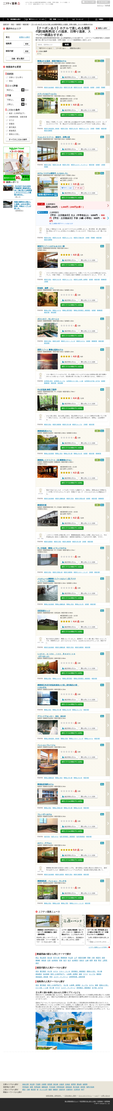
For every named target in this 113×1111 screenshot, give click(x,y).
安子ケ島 (56, 958)
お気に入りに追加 (89, 77)
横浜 (24, 1089)
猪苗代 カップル (84, 128)
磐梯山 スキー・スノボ (76, 738)
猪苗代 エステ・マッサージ (79, 165)
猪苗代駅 (86, 87)
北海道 (67, 1084)
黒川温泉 (76, 1087)
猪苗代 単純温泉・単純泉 (51, 128)
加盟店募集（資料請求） (54, 1096)
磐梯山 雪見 (64, 903)
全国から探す (24, 37)
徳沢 (37, 963)
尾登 (95, 960)
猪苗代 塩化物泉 (49, 87)
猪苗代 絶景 (56, 341)
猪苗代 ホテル (80, 341)
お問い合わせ (105, 1096)
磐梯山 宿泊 (47, 310)
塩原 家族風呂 (80, 836)
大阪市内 (62, 1089)
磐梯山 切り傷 (68, 453)
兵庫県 (44, 1084)
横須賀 (33, 1089)
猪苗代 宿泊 (58, 87)
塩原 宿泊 (47, 836)
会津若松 (55, 960)
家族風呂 (39, 974)
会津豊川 (75, 960)
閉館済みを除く (75, 48)
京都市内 (69, 1089)
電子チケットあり (45, 48)
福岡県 (85, 1084)
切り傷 (99, 971)
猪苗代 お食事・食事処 (81, 279)
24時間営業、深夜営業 (77, 977)
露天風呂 (43, 971)
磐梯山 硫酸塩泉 (60, 604)
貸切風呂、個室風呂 (78, 971)
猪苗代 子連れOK (79, 237)
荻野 (91, 960)
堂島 (60, 960)
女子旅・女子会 (97, 988)
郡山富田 (43, 958)
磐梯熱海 (64, 958)
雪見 (51, 977)
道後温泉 (69, 1087)
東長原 (43, 960)
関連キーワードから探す (12, 1092)
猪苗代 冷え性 (78, 87)
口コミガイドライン (85, 1096)
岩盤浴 (11, 124)
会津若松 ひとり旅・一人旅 (74, 381)
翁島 (103, 958)
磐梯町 (38, 960)
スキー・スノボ (64, 971)
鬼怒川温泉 (90, 1087)
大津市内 (77, 1089)
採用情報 (107, 1101)
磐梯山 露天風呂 (67, 310)
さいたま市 (43, 1089)
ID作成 (107, 5)
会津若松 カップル (59, 381)
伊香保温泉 (60, 1087)
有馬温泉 (37, 1087)
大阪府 (61, 1084)
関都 (89, 958)
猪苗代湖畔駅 (48, 130)
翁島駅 (92, 87)
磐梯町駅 (104, 279)
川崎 (28, 1089)
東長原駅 (53, 312)
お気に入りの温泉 (88, 2)
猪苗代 (98, 958)
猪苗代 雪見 (65, 165)
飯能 (50, 1089)
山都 (86, 960)
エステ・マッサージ (61, 977)
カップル (92, 974)
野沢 (99, 960)
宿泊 (37, 971)
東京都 (55, 1084)
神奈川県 (25, 1084)
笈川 (65, 960)
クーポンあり (61, 48)
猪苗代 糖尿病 (57, 424)
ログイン (100, 5)
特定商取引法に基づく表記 (88, 1101)
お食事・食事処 (72, 974)
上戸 (75, 958)
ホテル (55, 971)
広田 (49, 960)
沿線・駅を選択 (18, 59)
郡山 (37, 958)
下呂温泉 (52, 1087)
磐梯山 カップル (77, 710)
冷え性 (49, 971)
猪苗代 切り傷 (68, 87)
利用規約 (100, 1101)
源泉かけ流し (91, 971)
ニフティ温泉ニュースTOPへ (98, 947)
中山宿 (70, 958)
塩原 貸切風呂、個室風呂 (67, 836)
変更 (26, 44)
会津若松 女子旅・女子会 (92, 381)
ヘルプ (96, 1096)
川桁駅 (98, 87)
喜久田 (49, 958)
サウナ (85, 974)
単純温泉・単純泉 (42, 977)
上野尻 (104, 960)
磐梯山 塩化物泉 (49, 453)
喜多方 (81, 960)
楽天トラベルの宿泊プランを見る (72, 82)
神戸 (82, 1089)
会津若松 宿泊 (48, 381)
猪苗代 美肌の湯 (80, 498)
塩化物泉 (46, 974)
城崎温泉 (45, 1087)
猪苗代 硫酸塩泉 (60, 498)
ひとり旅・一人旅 (42, 988)
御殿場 (55, 1089)
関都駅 (103, 87)
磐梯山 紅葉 (56, 903)
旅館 (80, 974)
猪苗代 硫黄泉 (48, 541)
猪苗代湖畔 (82, 958)
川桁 (93, 958)
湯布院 (82, 1087)
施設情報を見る (70, 77)
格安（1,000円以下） (58, 974)
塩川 (69, 960)
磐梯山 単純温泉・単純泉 (51, 738)
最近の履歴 (103, 2)
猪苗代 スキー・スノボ (68, 341)
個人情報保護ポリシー (71, 1101)
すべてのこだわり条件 (18, 139)
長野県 (73, 1084)
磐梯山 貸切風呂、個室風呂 (82, 310)
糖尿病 (99, 974)
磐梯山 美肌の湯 (57, 808)
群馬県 (49, 1084)
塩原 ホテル (54, 836)
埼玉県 (32, 1084)
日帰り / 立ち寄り (16, 77)
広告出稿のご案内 (70, 1096)
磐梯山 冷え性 (78, 453)
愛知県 (79, 1084)
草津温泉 (25, 1087)
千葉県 (38, 1084)
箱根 (31, 1087)
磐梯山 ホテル (57, 310)
